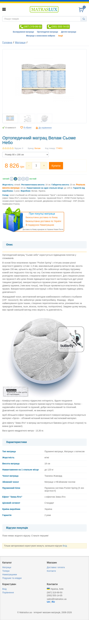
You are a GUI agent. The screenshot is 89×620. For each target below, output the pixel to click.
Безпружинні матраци (23, 32)
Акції (60, 36)
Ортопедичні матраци (47, 32)
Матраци (20, 42)
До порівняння (45, 128)
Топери (5, 571)
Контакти (51, 571)
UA (48, 602)
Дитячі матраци (68, 32)
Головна (7, 42)
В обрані (27, 127)
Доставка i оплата (56, 567)
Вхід (65, 546)
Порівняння (8, 592)
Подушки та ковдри (12, 578)
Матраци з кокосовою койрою (40, 36)
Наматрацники (9, 574)
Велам (37, 148)
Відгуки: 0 (19, 148)
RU (53, 602)
